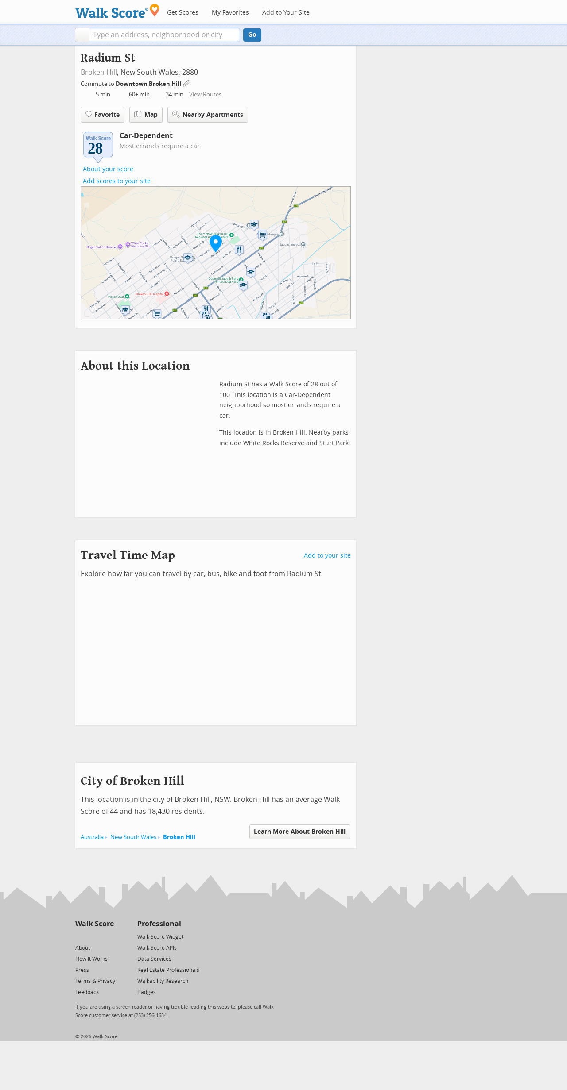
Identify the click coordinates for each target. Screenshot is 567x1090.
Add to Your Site (286, 12)
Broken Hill (99, 72)
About (82, 948)
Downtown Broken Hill (149, 84)
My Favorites (230, 12)
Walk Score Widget (160, 937)
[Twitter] (80, 936)
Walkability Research (162, 981)
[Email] (108, 936)
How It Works (91, 959)
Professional (159, 924)
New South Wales (133, 837)
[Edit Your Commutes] (187, 82)
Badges (146, 992)
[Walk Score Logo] (117, 11)
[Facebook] (94, 936)
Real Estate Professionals (168, 970)
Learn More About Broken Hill (300, 832)
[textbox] (164, 35)
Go (252, 35)
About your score (108, 169)
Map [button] (146, 115)
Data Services (154, 959)
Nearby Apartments (207, 114)
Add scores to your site (117, 181)
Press (82, 970)
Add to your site (327, 555)
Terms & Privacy (95, 981)
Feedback (87, 992)
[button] (82, 35)
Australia (92, 837)
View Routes (205, 94)
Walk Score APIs (157, 948)
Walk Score (94, 924)
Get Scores (182, 12)
